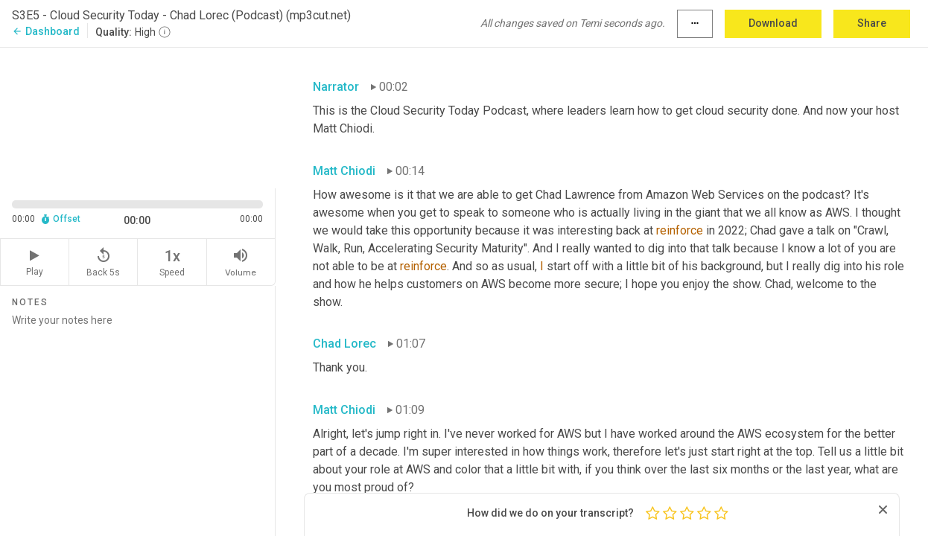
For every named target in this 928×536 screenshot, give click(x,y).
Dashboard (46, 31)
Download (773, 23)
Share (871, 23)
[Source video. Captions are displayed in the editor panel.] (138, 116)
